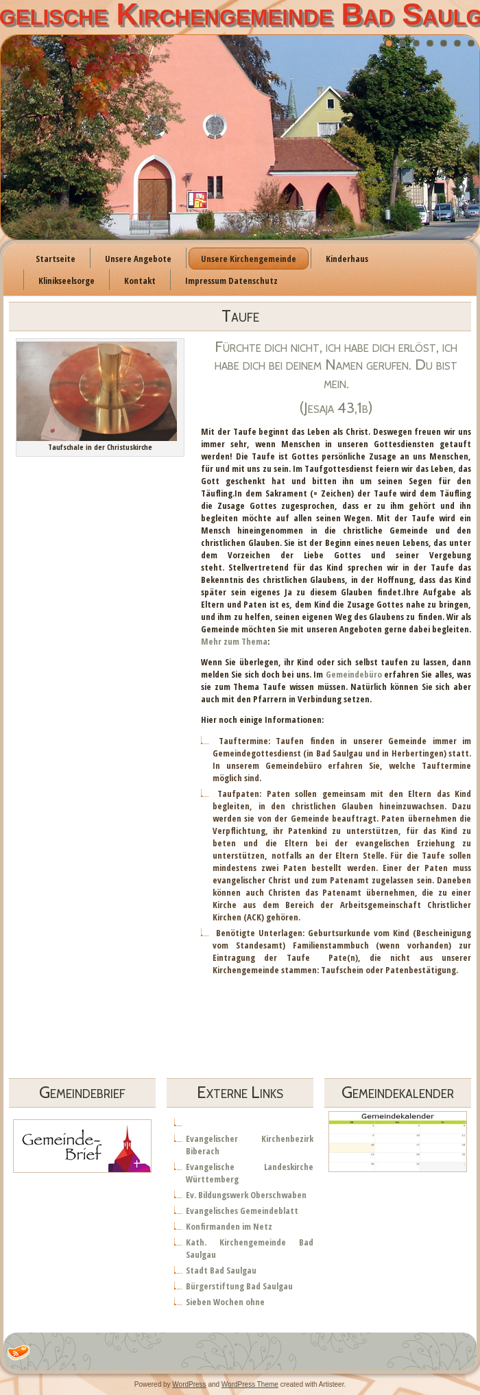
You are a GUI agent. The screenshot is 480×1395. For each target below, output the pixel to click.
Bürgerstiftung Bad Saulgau (239, 1286)
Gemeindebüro (354, 674)
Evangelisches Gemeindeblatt (242, 1210)
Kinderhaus (347, 258)
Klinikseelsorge (66, 280)
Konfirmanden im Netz (229, 1226)
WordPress (189, 1384)
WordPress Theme (249, 1384)
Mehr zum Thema (234, 641)
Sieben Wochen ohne (225, 1302)
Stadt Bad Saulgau (221, 1270)
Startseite (55, 258)
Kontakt (140, 280)
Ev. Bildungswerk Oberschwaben (246, 1195)
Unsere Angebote (138, 258)
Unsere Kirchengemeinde (248, 258)
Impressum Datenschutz (231, 280)
